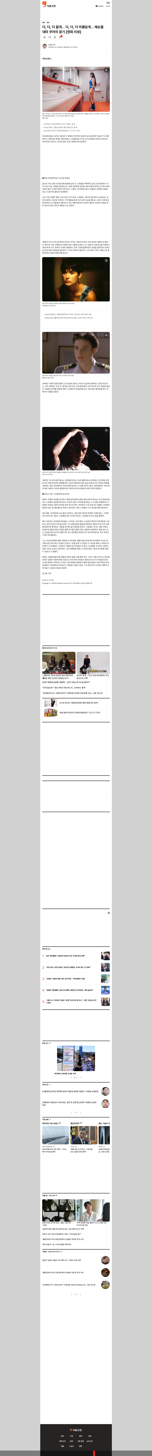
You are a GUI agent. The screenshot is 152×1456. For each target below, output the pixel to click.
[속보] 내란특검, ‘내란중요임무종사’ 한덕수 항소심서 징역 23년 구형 (68, 314)
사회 (71, 1436)
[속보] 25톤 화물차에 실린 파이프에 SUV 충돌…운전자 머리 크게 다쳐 (69, 318)
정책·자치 (62, 1441)
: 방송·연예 (50, 1195)
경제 (80, 1436)
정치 (62, 1436)
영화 (48, 22)
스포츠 (71, 1446)
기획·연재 (45, 1119)
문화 (43, 22)
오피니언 (45, 1084)
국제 (89, 1436)
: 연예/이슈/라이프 (52, 1251)
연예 (80, 1446)
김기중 (50, 45)
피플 (62, 1446)
